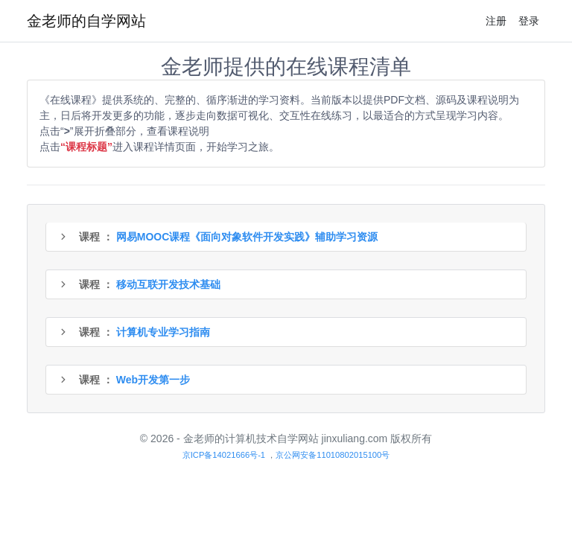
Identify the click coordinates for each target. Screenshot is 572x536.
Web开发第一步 (153, 380)
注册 (496, 21)
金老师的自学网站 (86, 21)
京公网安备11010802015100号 (333, 454)
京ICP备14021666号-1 (223, 454)
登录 (528, 21)
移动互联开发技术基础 (168, 284)
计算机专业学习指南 (163, 332)
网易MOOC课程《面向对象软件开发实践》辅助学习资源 (247, 237)
